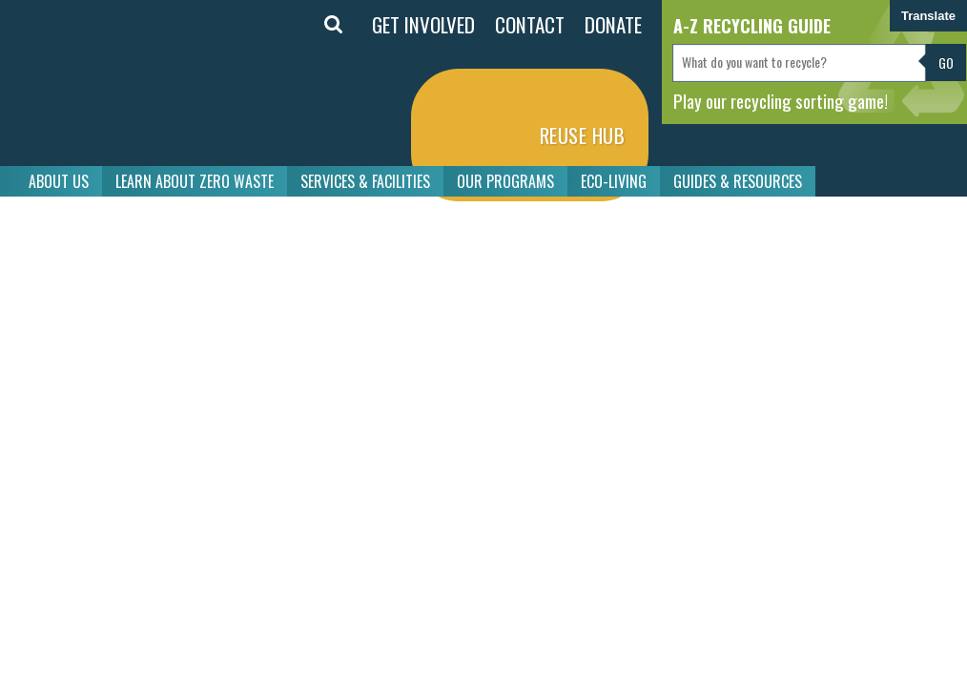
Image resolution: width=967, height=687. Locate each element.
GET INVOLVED (423, 24)
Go (946, 62)
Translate (928, 16)
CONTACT (530, 24)
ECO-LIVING (614, 181)
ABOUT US (59, 181)
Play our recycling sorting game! (780, 100)
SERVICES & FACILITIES (365, 181)
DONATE (613, 24)
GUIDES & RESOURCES (737, 181)
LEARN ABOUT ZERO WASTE (194, 181)
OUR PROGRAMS (505, 181)
